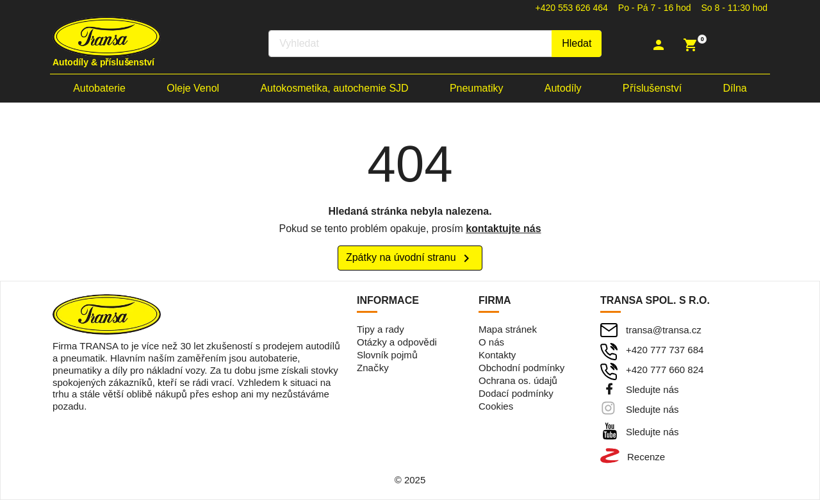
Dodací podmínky (516, 393)
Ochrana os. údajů (518, 380)
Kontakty (497, 354)
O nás (491, 342)
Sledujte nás (652, 389)
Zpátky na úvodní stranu (410, 258)
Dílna (734, 88)
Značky (373, 367)
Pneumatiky (477, 88)
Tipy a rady (380, 329)
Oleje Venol (193, 88)
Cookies (496, 406)
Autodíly (563, 88)
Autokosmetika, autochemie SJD (334, 88)
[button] (660, 44)
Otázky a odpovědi (397, 342)
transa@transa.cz (663, 329)
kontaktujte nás (503, 228)
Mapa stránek (508, 329)
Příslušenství (652, 88)
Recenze (646, 456)
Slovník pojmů (387, 354)
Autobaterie (99, 88)
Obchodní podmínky (521, 367)
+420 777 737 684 (664, 349)
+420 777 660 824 (664, 369)
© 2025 (410, 479)
